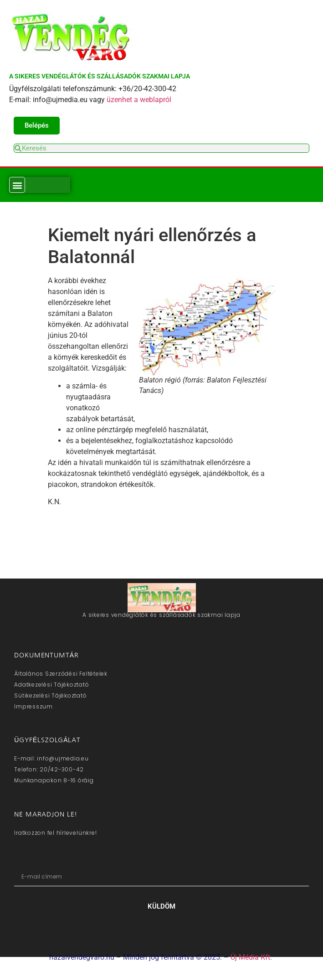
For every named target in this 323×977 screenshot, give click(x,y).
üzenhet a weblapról (139, 99)
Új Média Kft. (251, 957)
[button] (17, 185)
